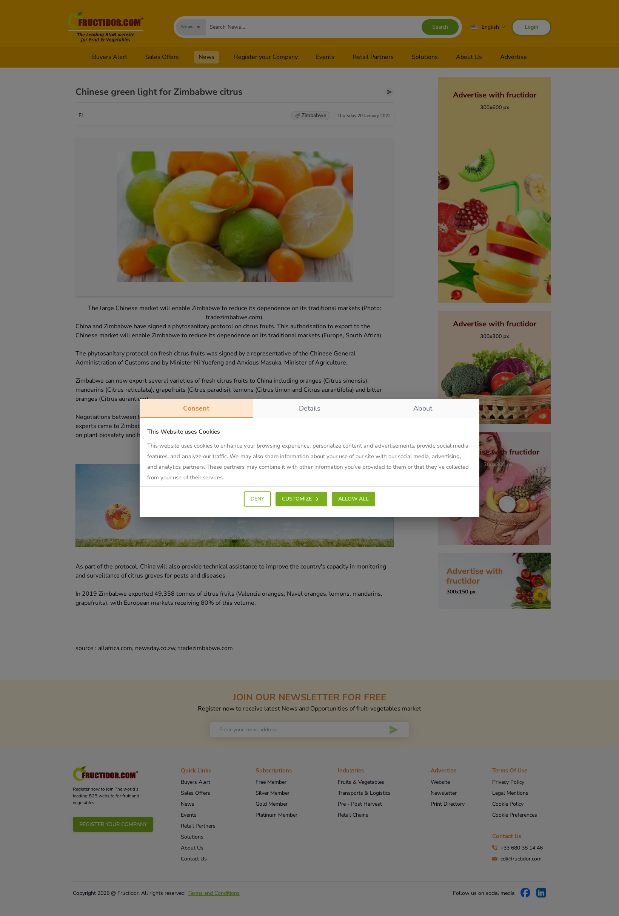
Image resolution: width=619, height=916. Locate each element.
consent (196, 411)
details (309, 408)
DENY (257, 498)
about (422, 408)
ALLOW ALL (353, 498)
